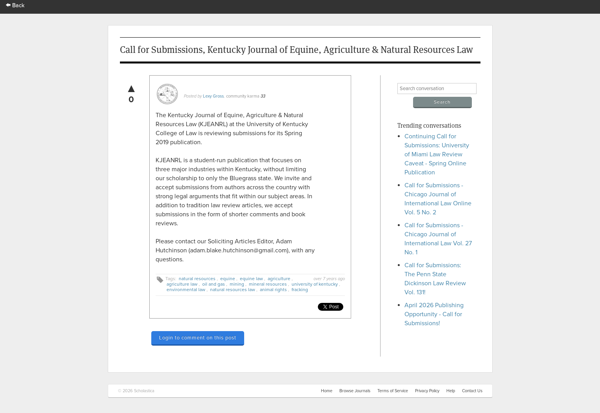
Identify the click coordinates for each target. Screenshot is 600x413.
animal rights (273, 289)
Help (450, 390)
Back (15, 5)
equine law (251, 278)
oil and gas (213, 284)
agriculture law (182, 284)
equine (227, 278)
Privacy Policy (427, 390)
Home (326, 390)
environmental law (186, 289)
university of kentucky (315, 284)
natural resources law (232, 289)
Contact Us (472, 390)
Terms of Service (392, 390)
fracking (300, 289)
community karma (242, 96)
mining (237, 284)
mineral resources (268, 284)
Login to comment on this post (197, 338)
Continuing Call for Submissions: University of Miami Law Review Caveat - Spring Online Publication (436, 154)
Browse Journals (354, 390)
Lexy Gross (213, 96)
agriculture (279, 278)
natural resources (197, 278)
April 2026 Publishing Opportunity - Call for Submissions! (434, 314)
